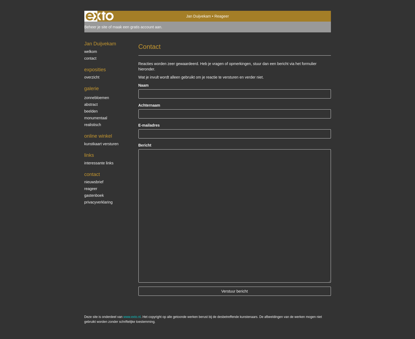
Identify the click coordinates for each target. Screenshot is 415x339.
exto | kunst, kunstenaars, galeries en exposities (99, 16)
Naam (143, 85)
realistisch (92, 125)
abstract (91, 104)
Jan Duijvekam (198, 16)
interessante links (99, 163)
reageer (90, 189)
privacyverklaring (98, 202)
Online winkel (98, 136)
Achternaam (149, 105)
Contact (92, 174)
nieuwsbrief (94, 182)
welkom (90, 51)
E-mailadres (149, 125)
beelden (91, 111)
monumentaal (95, 118)
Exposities (95, 69)
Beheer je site (96, 27)
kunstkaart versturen (101, 144)
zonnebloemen (96, 98)
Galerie (91, 88)
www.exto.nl (132, 317)
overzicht (91, 77)
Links (89, 155)
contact (90, 58)
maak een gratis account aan (137, 27)
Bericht (144, 145)
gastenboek (94, 195)
